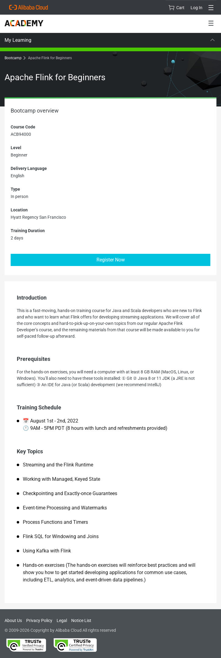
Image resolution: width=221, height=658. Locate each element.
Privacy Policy (39, 620)
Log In (196, 7)
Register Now (110, 260)
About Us (13, 620)
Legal (62, 620)
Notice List (81, 620)
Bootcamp (15, 58)
